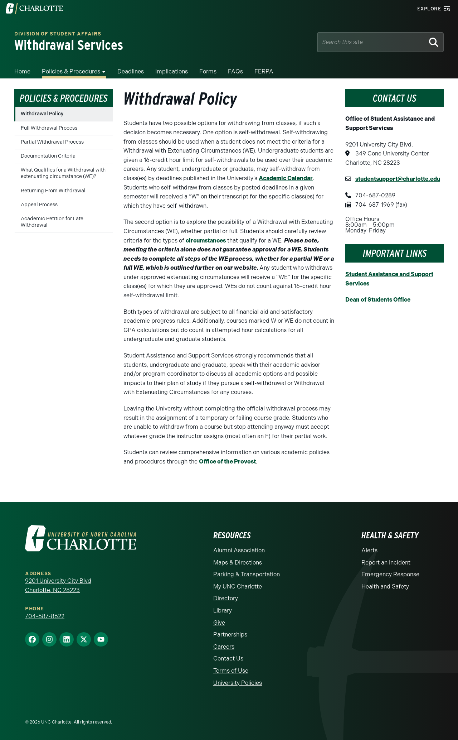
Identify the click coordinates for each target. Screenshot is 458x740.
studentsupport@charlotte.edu (397, 179)
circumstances (206, 240)
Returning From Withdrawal (53, 191)
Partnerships (230, 634)
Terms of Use (230, 670)
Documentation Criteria (48, 156)
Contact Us (228, 658)
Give (219, 622)
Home (22, 71)
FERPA (263, 71)
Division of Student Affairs (57, 34)
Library (222, 610)
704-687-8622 (44, 616)
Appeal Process (39, 205)
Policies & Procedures (71, 71)
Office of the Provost (227, 461)
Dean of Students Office (377, 299)
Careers (223, 646)
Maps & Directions (237, 562)
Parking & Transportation (246, 574)
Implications (171, 71)
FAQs (235, 71)
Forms (207, 71)
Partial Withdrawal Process (52, 142)
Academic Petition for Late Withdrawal (52, 222)
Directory (225, 598)
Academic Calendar (286, 178)
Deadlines (130, 71)
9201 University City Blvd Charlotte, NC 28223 (58, 585)
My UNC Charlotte (237, 586)
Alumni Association (239, 550)
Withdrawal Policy (42, 114)
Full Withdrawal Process (49, 128)
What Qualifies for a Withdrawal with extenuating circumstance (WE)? (63, 173)
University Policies (237, 682)
